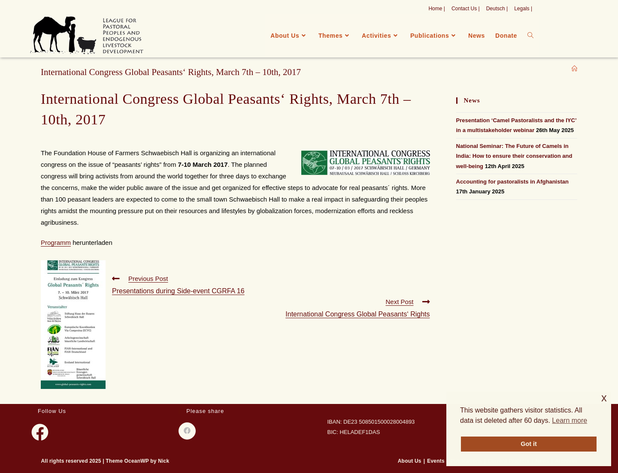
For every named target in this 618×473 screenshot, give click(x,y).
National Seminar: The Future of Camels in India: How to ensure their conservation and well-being (514, 156)
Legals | (523, 9)
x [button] (604, 398)
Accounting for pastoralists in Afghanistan (512, 181)
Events (436, 461)
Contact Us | (465, 9)
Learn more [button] (569, 420)
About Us (409, 461)
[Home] (574, 69)
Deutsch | (497, 9)
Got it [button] (529, 443)
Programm (56, 242)
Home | (436, 9)
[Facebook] (39, 432)
